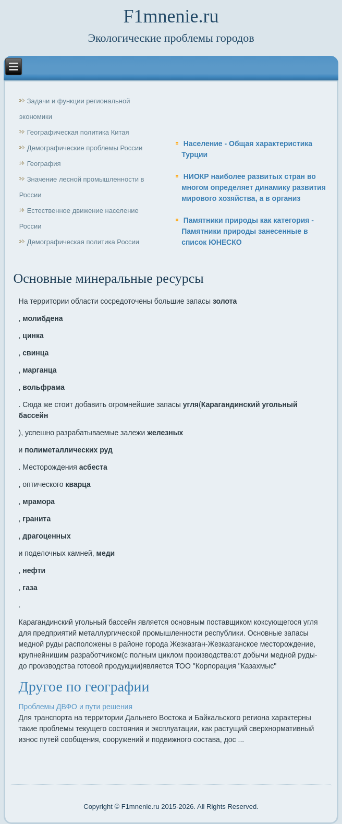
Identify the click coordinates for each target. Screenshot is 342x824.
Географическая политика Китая (78, 132)
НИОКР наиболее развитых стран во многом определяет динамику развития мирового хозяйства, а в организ (253, 187)
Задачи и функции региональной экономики (74, 109)
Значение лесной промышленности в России (81, 187)
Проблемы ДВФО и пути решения (75, 706)
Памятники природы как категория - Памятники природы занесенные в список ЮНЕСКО (247, 231)
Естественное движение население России (79, 218)
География (44, 164)
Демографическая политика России (83, 242)
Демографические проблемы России (85, 148)
